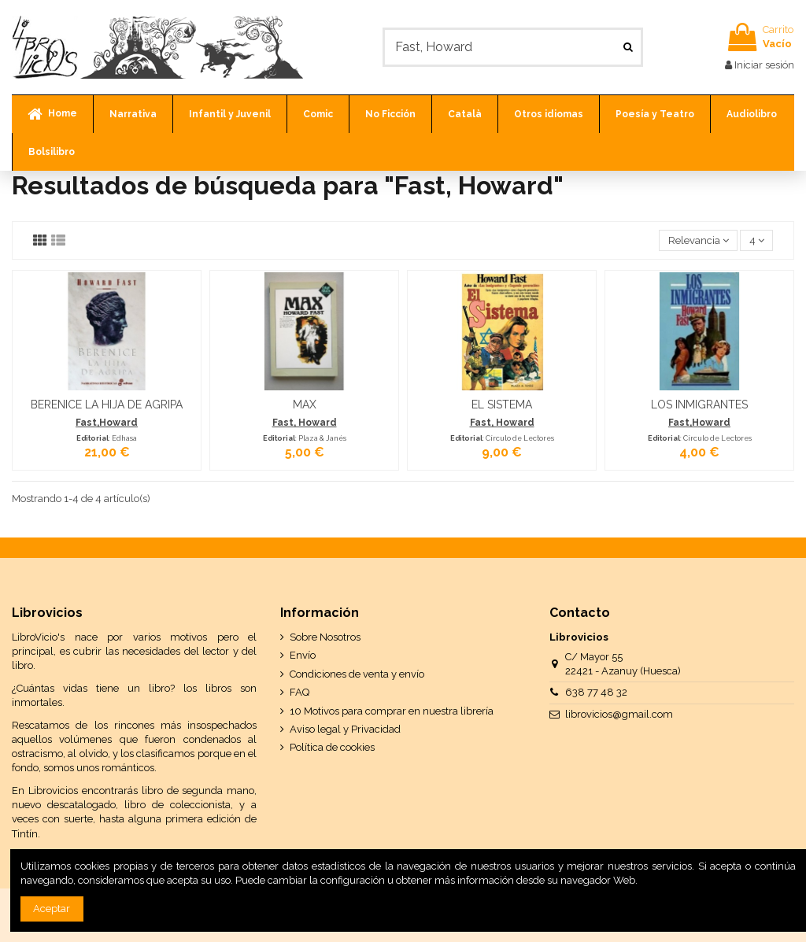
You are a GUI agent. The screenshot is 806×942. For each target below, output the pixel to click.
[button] (132, 114)
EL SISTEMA (501, 404)
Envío (303, 655)
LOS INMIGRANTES (699, 404)
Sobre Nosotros (325, 637)
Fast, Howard (304, 422)
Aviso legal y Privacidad (345, 729)
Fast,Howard (107, 422)
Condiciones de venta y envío (357, 674)
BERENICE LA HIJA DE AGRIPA (107, 404)
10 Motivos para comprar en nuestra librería (392, 711)
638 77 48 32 (596, 692)
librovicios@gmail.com (619, 714)
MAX (304, 404)
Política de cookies (332, 747)
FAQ (299, 692)
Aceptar (51, 908)
